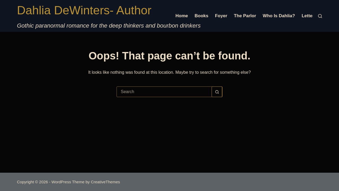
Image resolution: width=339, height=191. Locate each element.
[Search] (320, 16)
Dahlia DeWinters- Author (84, 10)
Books (201, 15)
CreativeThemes (105, 182)
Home (182, 15)
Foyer (221, 15)
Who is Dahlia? (279, 15)
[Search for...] (164, 91)
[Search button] (217, 91)
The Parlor (245, 15)
